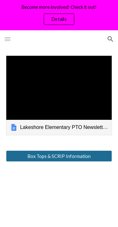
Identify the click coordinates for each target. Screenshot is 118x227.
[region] (59, 15)
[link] (59, 95)
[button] (7, 39)
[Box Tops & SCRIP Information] (59, 156)
